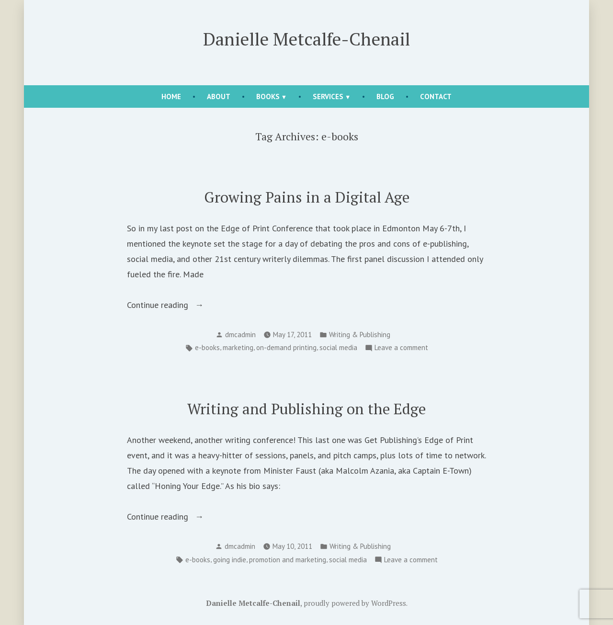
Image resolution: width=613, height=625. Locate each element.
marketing (238, 347)
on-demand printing (286, 347)
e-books (207, 347)
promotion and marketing (287, 559)
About (218, 96)
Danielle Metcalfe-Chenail (306, 39)
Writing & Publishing (359, 334)
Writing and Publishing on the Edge (306, 409)
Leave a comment (401, 347)
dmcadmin (240, 334)
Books (268, 96)
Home (171, 96)
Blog (385, 96)
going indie (229, 559)
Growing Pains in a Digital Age (306, 197)
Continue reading (175, 305)
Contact (436, 96)
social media (338, 347)
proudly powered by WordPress (355, 603)
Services (328, 96)
